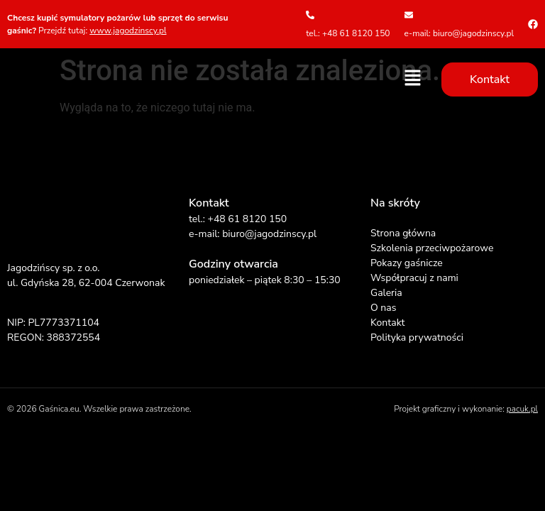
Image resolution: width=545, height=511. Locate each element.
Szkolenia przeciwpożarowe (431, 248)
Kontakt (387, 322)
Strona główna (403, 233)
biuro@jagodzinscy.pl (269, 234)
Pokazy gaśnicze (406, 263)
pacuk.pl (522, 408)
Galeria (386, 293)
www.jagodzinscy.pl (127, 30)
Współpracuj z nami (414, 278)
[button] (413, 78)
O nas (383, 307)
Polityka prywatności (416, 337)
